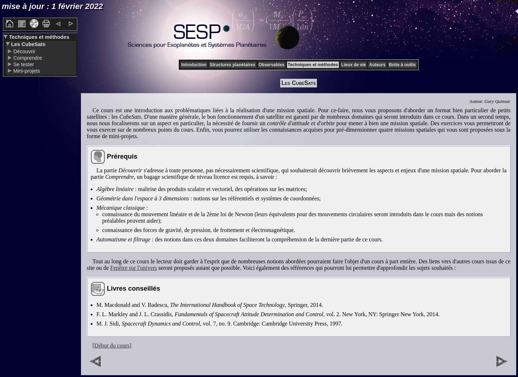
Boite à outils (402, 64)
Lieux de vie (353, 64)
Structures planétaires (232, 64)
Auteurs (377, 64)
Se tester (23, 64)
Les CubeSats (27, 44)
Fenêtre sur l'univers (133, 268)
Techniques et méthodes (38, 37)
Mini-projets (26, 71)
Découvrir (24, 51)
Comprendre (27, 58)
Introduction (193, 64)
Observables (272, 64)
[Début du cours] (111, 345)
